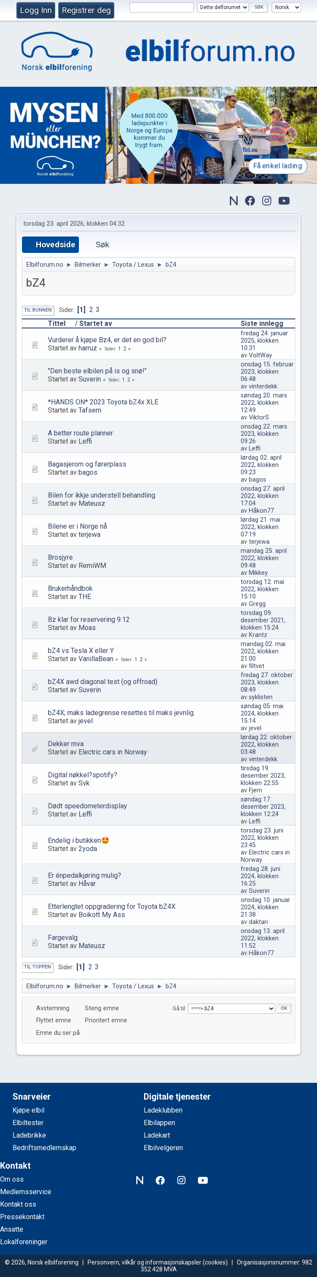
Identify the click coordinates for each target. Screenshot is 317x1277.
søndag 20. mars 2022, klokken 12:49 (264, 403)
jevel (85, 721)
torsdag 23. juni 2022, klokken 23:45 (262, 838)
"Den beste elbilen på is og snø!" (97, 371)
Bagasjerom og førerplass (87, 464)
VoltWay (260, 355)
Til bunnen (38, 310)
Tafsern (89, 410)
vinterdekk (263, 386)
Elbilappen (159, 1123)
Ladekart (157, 1135)
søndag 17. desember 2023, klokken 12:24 (263, 807)
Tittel (60, 323)
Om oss (12, 1179)
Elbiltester (28, 1123)
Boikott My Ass (101, 915)
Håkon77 (261, 510)
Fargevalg (63, 937)
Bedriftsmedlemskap (44, 1148)
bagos (87, 472)
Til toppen (37, 967)
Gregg (257, 604)
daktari (258, 922)
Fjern (255, 790)
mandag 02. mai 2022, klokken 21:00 (263, 651)
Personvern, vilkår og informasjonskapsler (144, 1262)
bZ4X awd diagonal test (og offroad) (102, 682)
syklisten (261, 697)
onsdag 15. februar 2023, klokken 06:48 (267, 372)
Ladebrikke (29, 1135)
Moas (87, 628)
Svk (84, 783)
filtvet (256, 666)
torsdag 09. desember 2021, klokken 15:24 (263, 620)
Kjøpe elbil (28, 1110)
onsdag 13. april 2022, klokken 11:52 (263, 938)
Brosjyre (60, 557)
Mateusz (91, 503)
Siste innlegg (262, 323)
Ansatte (11, 1229)
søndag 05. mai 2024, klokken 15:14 (262, 714)
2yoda (87, 849)
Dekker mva (66, 744)
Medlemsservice (25, 1192)
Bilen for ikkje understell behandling (101, 495)
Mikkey (258, 573)
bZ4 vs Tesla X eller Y (81, 650)
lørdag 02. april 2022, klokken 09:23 (261, 465)
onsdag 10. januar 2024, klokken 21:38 (265, 907)
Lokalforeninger (23, 1242)
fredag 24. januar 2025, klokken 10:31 (264, 341)
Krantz (258, 635)
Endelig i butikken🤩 (79, 840)
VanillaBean (95, 659)
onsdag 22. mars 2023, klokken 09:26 (264, 434)
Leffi (85, 441)
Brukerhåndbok (70, 588)
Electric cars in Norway (112, 752)
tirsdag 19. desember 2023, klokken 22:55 (263, 776)
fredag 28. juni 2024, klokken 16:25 (260, 876)
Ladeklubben (163, 1110)
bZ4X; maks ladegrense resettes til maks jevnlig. (121, 713)
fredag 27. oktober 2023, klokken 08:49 (267, 683)
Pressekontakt (22, 1217)
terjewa (89, 534)
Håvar (87, 884)
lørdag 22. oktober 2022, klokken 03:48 (266, 745)
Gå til (179, 1008)
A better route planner (80, 433)
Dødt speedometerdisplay (87, 806)
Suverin (89, 379)
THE (84, 597)
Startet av (95, 323)
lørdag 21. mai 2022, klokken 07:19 (260, 527)
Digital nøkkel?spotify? (82, 775)
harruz (87, 348)
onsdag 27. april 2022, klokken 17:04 (263, 496)
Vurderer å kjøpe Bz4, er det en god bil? (107, 340)
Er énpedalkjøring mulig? (84, 875)
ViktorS (259, 417)
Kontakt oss (18, 1204)
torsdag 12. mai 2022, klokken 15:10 (262, 589)
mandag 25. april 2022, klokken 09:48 (264, 558)
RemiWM (92, 565)
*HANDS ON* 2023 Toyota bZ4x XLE (103, 402)
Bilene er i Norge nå (77, 526)
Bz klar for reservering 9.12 (89, 619)
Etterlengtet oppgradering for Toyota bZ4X (112, 906)
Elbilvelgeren (163, 1148)
